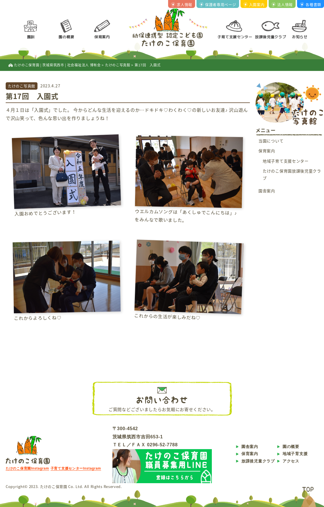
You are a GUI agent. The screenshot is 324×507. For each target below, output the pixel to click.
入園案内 (254, 4)
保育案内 (102, 36)
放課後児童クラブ (270, 36)
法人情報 (282, 4)
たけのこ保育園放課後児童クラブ (292, 174)
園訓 (31, 36)
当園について (270, 141)
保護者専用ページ (217, 4)
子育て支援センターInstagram (76, 468)
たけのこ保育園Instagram (27, 468)
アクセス (291, 461)
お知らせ (300, 36)
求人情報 (181, 4)
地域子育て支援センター (286, 161)
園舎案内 (266, 190)
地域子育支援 (295, 453)
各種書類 (310, 4)
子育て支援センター (234, 36)
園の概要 (66, 36)
